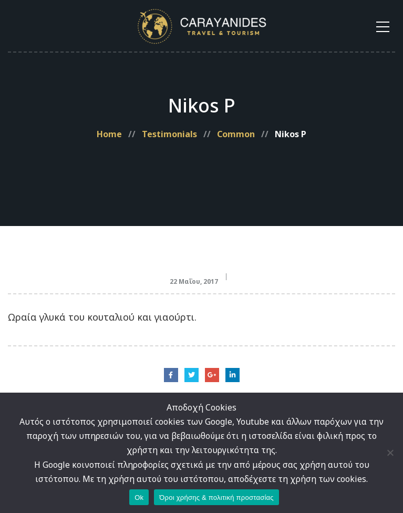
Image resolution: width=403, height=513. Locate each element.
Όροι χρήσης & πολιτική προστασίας (216, 497)
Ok (139, 497)
